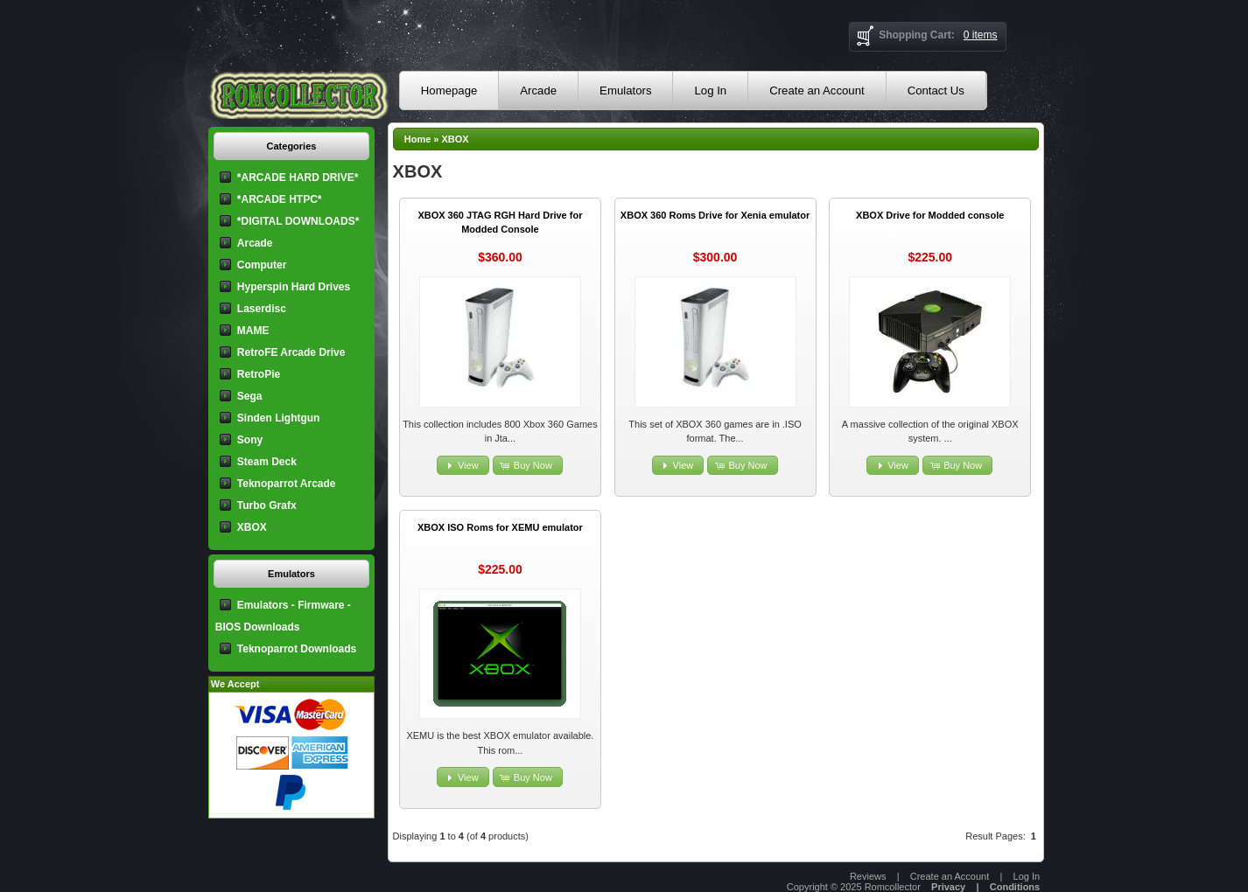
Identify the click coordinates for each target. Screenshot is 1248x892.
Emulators (625, 90)
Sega (250, 396)
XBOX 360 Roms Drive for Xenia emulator (715, 215)
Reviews (868, 876)
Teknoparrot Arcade (286, 483)
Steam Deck (267, 462)
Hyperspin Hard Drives (293, 287)
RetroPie (258, 374)
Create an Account (817, 90)
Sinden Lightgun (278, 418)
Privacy (948, 887)
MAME (253, 330)
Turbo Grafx (267, 505)
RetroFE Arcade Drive (291, 352)
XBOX (455, 139)
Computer (262, 265)
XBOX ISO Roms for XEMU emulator (500, 527)
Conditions (1015, 887)
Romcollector (893, 887)
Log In (710, 90)
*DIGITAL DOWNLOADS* (298, 221)
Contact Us (936, 90)
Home (417, 139)
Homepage (449, 90)
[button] (463, 466)
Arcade (538, 90)
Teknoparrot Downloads (296, 649)
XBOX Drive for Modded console (930, 215)
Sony (250, 440)
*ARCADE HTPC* (279, 199)
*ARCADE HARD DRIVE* (298, 177)
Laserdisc (261, 309)
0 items (981, 35)
